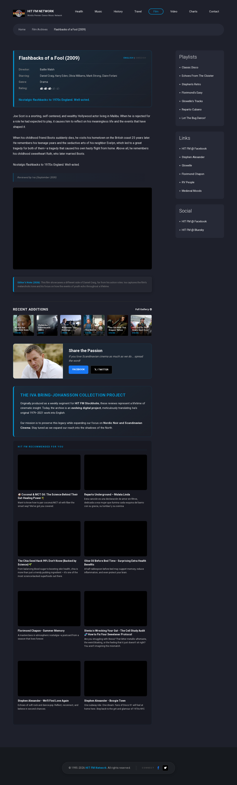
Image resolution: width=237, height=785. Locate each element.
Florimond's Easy (192, 92)
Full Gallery (143, 309)
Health (79, 11)
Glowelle (187, 165)
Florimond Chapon (193, 174)
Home (22, 29)
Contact (214, 11)
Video (173, 11)
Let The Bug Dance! (194, 118)
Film (155, 11)
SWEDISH (141, 58)
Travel (138, 11)
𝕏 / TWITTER (101, 369)
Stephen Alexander (193, 157)
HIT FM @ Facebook (194, 148)
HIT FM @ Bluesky (193, 230)
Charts (193, 11)
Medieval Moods (192, 190)
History (118, 11)
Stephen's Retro (191, 84)
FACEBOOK (78, 369)
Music (98, 11)
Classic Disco (190, 67)
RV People (188, 182)
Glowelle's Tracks (192, 101)
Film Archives (40, 29)
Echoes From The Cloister (198, 75)
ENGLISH (128, 58)
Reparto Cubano (192, 109)
